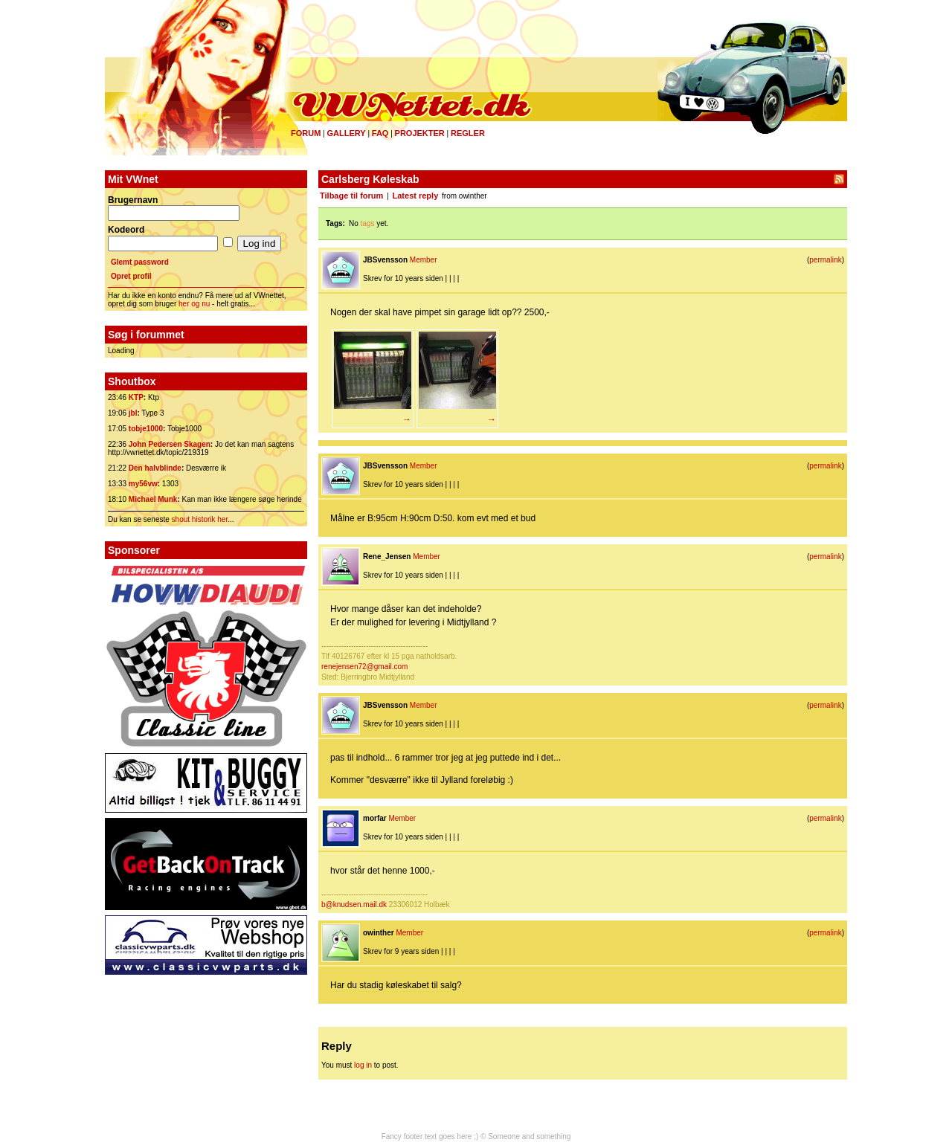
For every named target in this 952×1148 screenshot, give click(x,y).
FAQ (380, 133)
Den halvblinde (155, 468)
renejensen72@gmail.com (364, 666)
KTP (136, 397)
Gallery (346, 133)
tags (368, 223)
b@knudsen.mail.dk (354, 904)
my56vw (143, 484)
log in (363, 1065)
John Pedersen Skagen (169, 444)
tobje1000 (146, 429)
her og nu (194, 304)
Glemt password (140, 262)
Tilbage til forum (351, 195)
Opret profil (131, 276)
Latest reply (416, 195)
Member (423, 260)
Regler (468, 133)
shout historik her (200, 519)
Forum (306, 133)
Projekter (420, 133)
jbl (133, 413)
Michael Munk (153, 499)
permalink (825, 260)
